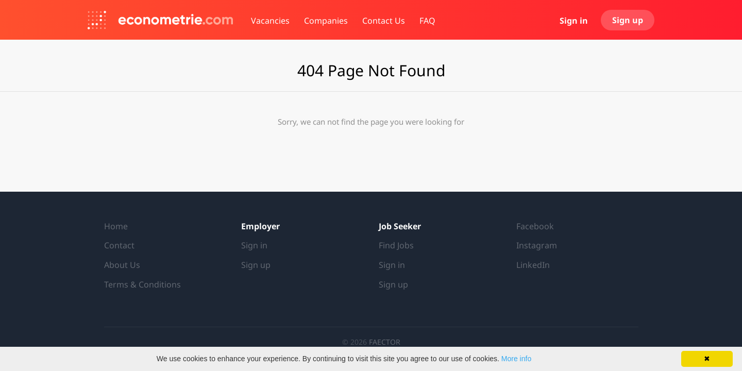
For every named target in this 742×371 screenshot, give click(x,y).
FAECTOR (384, 342)
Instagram (536, 245)
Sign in (574, 20)
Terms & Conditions (142, 284)
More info (516, 359)
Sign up (627, 20)
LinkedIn (533, 265)
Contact (119, 245)
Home (116, 226)
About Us (122, 265)
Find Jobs (396, 245)
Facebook (535, 226)
